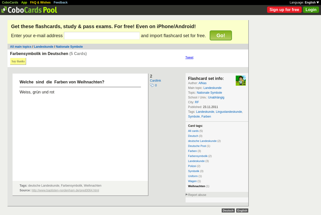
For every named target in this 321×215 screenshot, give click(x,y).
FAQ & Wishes (40, 2)
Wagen (192, 181)
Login (310, 10)
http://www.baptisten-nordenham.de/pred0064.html (65, 190)
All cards (193, 130)
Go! (220, 35)
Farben (206, 116)
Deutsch (193, 135)
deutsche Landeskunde (202, 140)
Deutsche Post (197, 145)
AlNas (202, 83)
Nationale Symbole (69, 46)
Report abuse (197, 195)
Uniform (193, 176)
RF (197, 102)
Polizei (192, 166)
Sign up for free (284, 10)
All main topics (20, 46)
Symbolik (193, 171)
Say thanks (18, 61)
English (312, 2)
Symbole (194, 116)
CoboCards (10, 2)
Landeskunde (43, 46)
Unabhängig (216, 97)
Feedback (60, 2)
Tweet (189, 57)
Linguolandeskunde (229, 112)
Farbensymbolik (198, 155)
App (24, 2)
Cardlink (155, 80)
